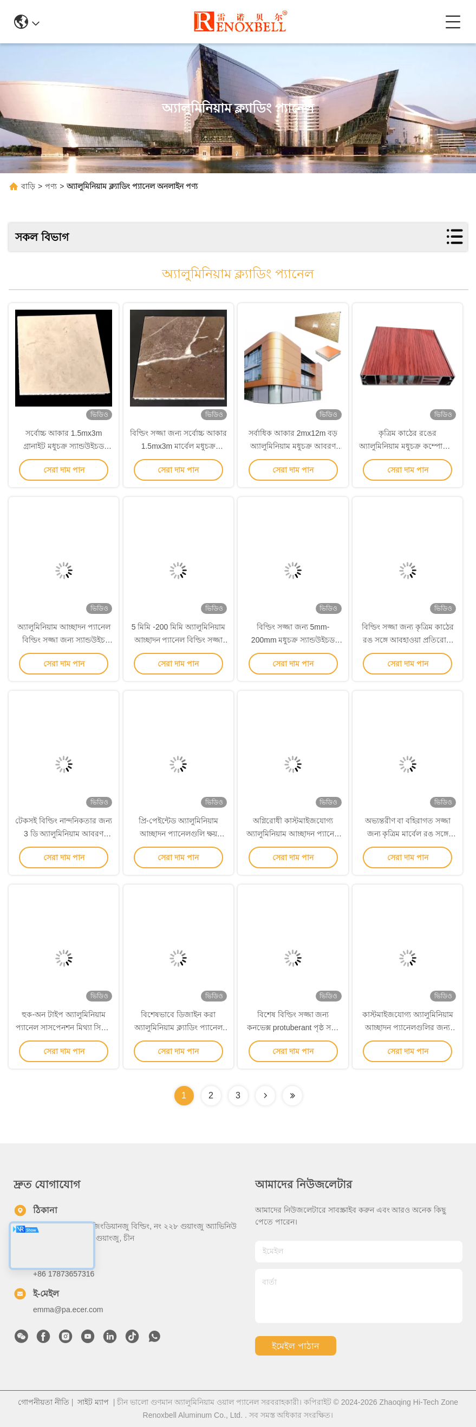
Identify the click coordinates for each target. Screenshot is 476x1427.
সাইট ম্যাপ (93, 1402)
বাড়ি (28, 186)
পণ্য (51, 186)
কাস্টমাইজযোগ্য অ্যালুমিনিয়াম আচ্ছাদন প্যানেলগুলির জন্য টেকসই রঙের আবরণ (407, 1027)
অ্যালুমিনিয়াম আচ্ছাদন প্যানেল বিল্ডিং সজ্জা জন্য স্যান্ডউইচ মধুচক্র (63, 640)
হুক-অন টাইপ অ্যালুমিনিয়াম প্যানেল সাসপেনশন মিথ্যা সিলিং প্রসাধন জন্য (64, 1027)
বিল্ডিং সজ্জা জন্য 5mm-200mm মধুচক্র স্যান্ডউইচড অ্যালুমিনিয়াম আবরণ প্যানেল (293, 640)
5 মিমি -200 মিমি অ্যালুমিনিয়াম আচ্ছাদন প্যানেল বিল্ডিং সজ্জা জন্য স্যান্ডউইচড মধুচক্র (178, 640)
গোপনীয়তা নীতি (43, 1402)
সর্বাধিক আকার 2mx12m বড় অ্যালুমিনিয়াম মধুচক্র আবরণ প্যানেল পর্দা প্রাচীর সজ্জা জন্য (293, 446)
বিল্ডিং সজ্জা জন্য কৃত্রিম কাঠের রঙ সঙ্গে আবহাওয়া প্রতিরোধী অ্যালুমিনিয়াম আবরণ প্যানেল (408, 640)
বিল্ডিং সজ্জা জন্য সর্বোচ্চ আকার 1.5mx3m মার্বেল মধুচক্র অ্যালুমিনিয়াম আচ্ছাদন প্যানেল (178, 446)
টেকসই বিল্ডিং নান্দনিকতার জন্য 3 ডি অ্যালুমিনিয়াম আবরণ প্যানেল (63, 833)
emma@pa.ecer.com (68, 1309)
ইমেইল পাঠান (295, 1346)
